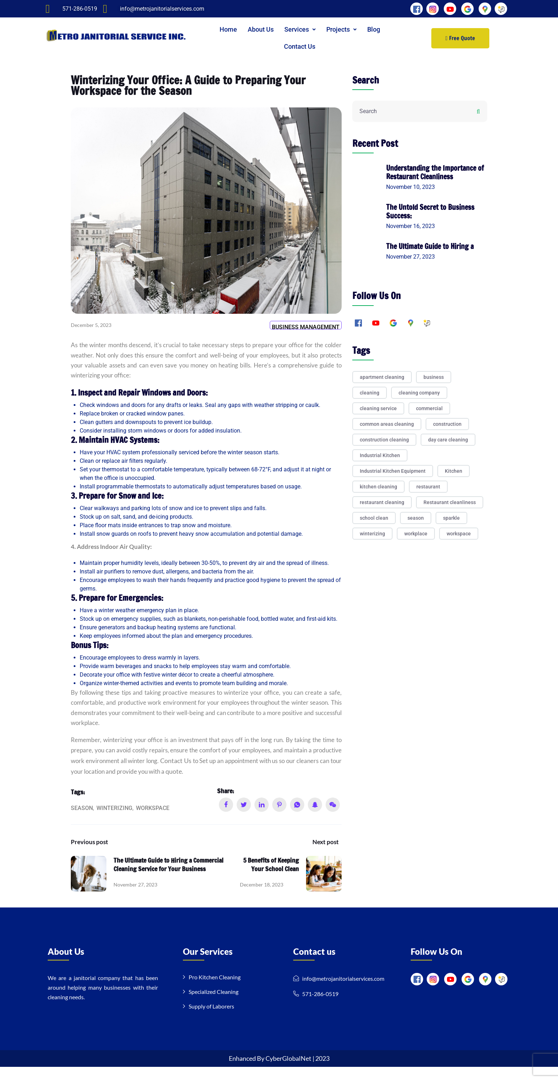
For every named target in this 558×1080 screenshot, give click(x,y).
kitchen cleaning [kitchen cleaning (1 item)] (378, 486)
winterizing (114, 820)
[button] (300, 29)
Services (300, 29)
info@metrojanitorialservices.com (343, 991)
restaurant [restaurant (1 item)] (428, 486)
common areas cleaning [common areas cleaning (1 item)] (387, 424)
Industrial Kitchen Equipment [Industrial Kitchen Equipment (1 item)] (393, 471)
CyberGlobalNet (288, 1071)
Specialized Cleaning (213, 1004)
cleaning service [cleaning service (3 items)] (378, 408)
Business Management (305, 330)
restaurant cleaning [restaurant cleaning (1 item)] (382, 502)
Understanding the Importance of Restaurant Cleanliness (435, 172)
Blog (373, 29)
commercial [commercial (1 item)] (429, 408)
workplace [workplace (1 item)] (415, 533)
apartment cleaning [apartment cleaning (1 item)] (382, 377)
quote (228, 784)
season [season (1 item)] (415, 518)
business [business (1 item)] (433, 377)
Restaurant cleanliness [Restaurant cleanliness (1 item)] (449, 502)
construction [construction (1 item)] (447, 424)
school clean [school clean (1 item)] (374, 518)
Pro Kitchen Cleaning (215, 990)
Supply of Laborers (211, 1019)
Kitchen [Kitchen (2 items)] (453, 471)
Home (228, 29)
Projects (341, 29)
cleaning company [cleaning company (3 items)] (419, 393)
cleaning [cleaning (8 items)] (369, 393)
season (82, 820)
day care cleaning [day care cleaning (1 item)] (448, 440)
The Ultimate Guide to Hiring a (430, 246)
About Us (261, 29)
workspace (152, 820)
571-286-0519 (320, 1007)
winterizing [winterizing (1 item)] (372, 533)
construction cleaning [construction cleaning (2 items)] (384, 440)
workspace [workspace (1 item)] (459, 533)
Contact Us (299, 46)
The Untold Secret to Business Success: (430, 211)
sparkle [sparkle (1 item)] (451, 518)
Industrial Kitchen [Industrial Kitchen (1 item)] (380, 455)
